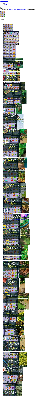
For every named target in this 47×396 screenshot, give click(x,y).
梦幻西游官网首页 (4, 1)
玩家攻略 (11, 9)
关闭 (2, 222)
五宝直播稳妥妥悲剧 (21, 9)
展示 (15, 9)
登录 (4, 3)
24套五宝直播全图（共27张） (19, 219)
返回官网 (5, 4)
